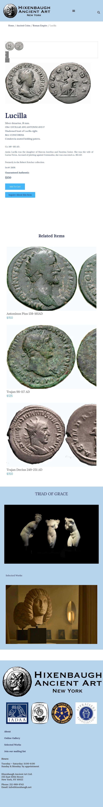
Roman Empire (40, 25)
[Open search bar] (98, 12)
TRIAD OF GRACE (51, 493)
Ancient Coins (23, 25)
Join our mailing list (15, 751)
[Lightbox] (51, 60)
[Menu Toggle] (73, 10)
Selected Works (14, 575)
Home (11, 25)
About (7, 731)
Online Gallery (12, 738)
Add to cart (15, 186)
